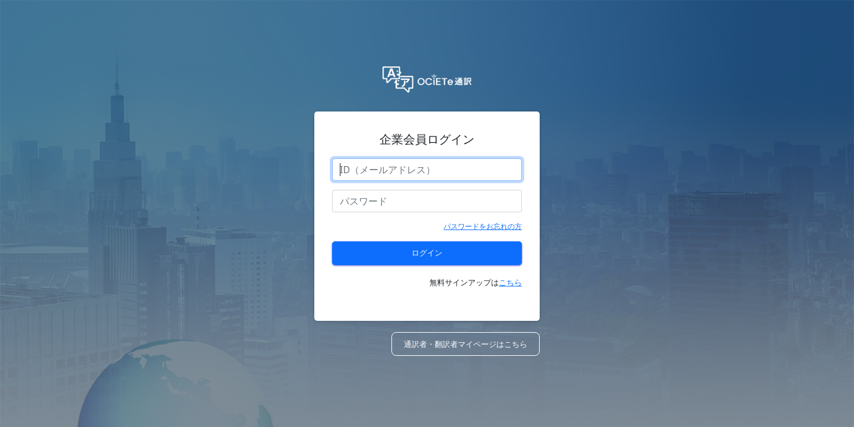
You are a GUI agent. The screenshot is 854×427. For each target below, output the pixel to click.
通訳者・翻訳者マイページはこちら (465, 344)
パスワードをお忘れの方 (483, 226)
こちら (510, 282)
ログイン (427, 252)
